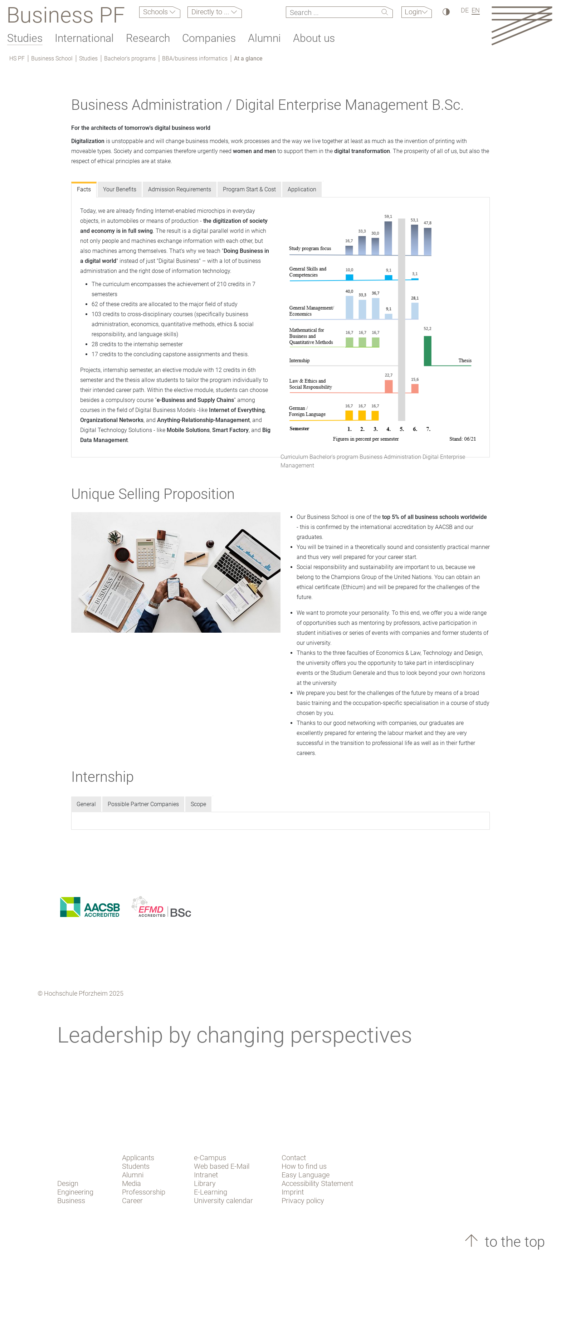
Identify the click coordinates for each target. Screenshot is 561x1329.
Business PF (65, 15)
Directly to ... (211, 12)
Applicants (138, 1157)
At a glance (248, 58)
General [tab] (86, 804)
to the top (513, 1242)
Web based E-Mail (221, 1166)
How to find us (304, 1166)
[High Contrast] (445, 11)
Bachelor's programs (130, 58)
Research (148, 38)
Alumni (264, 38)
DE (465, 10)
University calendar (223, 1200)
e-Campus (210, 1157)
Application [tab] (302, 189)
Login (413, 12)
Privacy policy (303, 1200)
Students (136, 1166)
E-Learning (210, 1192)
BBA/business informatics (195, 58)
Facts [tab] (84, 189)
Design (67, 1183)
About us (314, 38)
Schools (156, 12)
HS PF (17, 58)
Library (205, 1183)
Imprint (293, 1192)
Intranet (206, 1175)
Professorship (143, 1192)
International (84, 38)
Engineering (75, 1192)
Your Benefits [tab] (119, 189)
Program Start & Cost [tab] (249, 189)
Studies (25, 38)
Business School (52, 58)
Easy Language (306, 1175)
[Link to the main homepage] (521, 25)
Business (71, 1200)
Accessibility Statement (317, 1183)
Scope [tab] (198, 804)
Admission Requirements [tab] (179, 189)
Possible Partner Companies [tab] (143, 804)
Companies (209, 38)
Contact (294, 1157)
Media (131, 1183)
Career (132, 1200)
